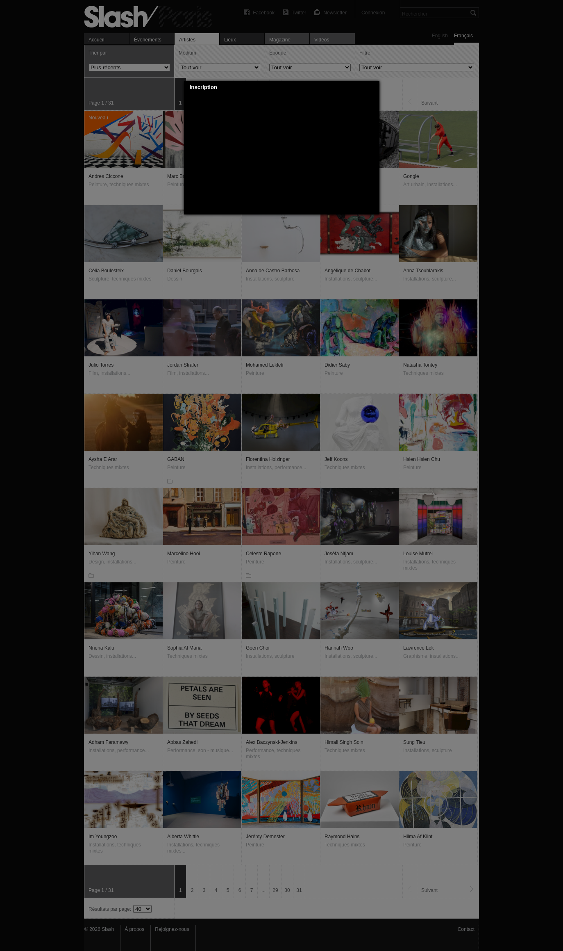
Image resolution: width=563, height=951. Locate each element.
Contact (466, 929)
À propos (134, 929)
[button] (373, 87)
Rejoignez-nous (172, 929)
